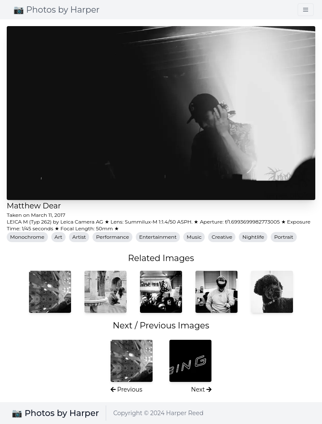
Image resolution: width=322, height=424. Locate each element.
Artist (79, 237)
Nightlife (253, 237)
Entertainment (158, 237)
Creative (221, 237)
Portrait (283, 237)
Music (194, 237)
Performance (112, 237)
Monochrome (27, 237)
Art (58, 237)
